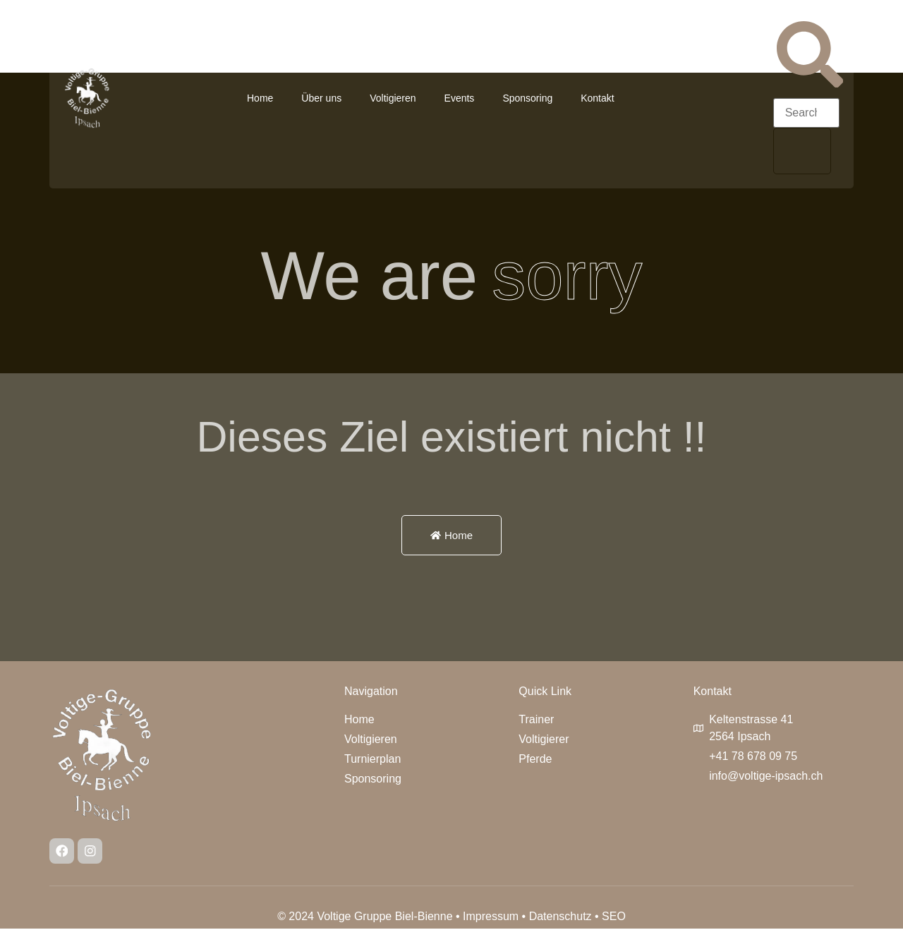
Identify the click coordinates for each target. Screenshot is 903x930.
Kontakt (597, 98)
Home (260, 98)
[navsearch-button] (810, 84)
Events (459, 98)
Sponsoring (527, 98)
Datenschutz (560, 918)
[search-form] (806, 113)
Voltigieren (393, 98)
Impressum (491, 918)
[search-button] (802, 151)
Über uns (321, 98)
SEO (614, 918)
